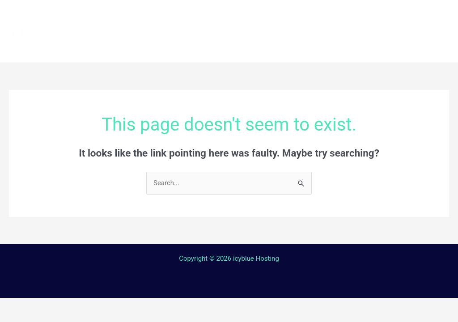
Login (326, 46)
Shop (403, 15)
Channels (207, 15)
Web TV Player (381, 46)
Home (160, 15)
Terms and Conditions (190, 46)
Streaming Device (342, 15)
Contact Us (278, 46)
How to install (267, 15)
